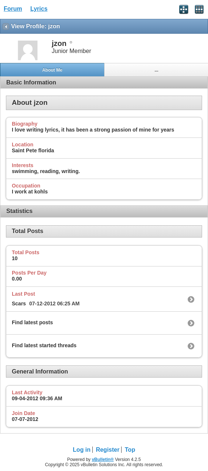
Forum (13, 9)
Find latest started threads (44, 345)
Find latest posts (32, 322)
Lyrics (39, 9)
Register (107, 450)
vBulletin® (103, 459)
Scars (19, 303)
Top (130, 450)
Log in (82, 450)
